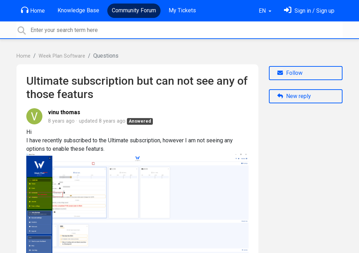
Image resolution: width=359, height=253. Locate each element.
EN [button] (263, 10)
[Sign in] (309, 11)
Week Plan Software (62, 56)
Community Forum (134, 10)
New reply (294, 96)
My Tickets (182, 10)
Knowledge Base (78, 10)
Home (33, 10)
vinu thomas (64, 112)
